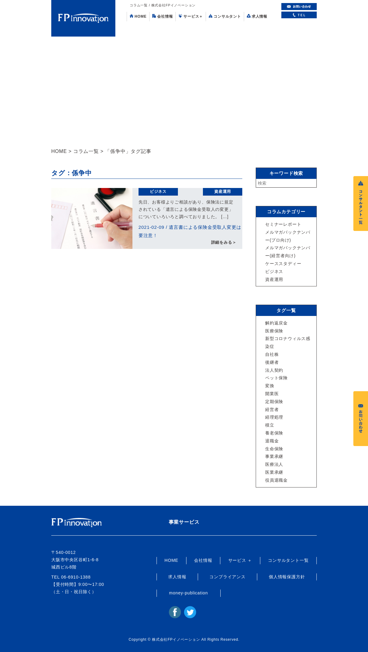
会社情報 (162, 16)
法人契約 (274, 370)
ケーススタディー (283, 263)
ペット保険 (276, 377)
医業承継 (274, 472)
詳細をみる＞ (223, 243)
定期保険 (274, 401)
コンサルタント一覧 (288, 560)
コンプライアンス (227, 576)
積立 (269, 425)
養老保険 (274, 433)
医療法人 (274, 464)
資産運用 (222, 191)
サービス (191, 16)
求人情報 (257, 16)
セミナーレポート (283, 224)
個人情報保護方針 (287, 576)
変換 (269, 385)
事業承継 (274, 456)
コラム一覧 (86, 151)
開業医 (272, 393)
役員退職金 (276, 480)
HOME (138, 16)
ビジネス (158, 191)
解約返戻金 (276, 323)
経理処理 (274, 417)
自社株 (272, 354)
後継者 (272, 362)
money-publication (188, 592)
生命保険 (274, 448)
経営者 (272, 409)
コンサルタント (225, 16)
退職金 (272, 440)
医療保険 (274, 330)
